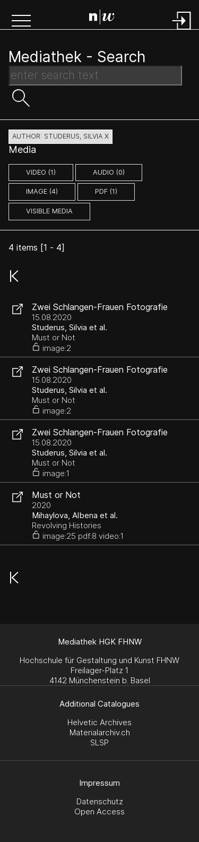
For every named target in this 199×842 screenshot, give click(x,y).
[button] (21, 22)
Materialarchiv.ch (100, 732)
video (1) (41, 172)
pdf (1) (106, 191)
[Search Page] (102, 18)
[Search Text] (95, 75)
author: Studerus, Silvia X (60, 136)
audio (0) (109, 172)
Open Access (99, 811)
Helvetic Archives (99, 722)
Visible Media (49, 211)
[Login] (182, 30)
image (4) (42, 191)
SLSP (99, 742)
